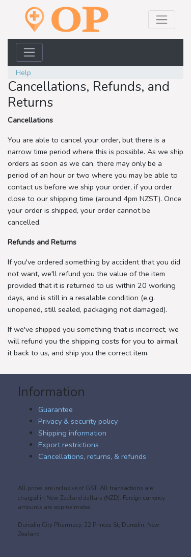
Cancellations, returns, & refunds (92, 456)
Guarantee (55, 409)
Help (23, 72)
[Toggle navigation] (161, 19)
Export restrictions (68, 445)
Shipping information (72, 433)
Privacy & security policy (78, 421)
